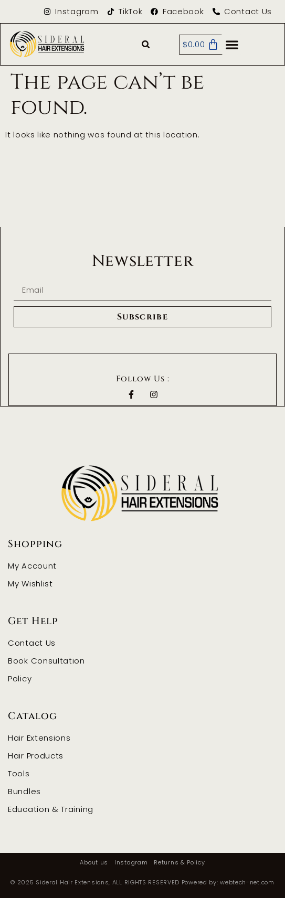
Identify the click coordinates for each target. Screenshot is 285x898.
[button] (145, 44)
